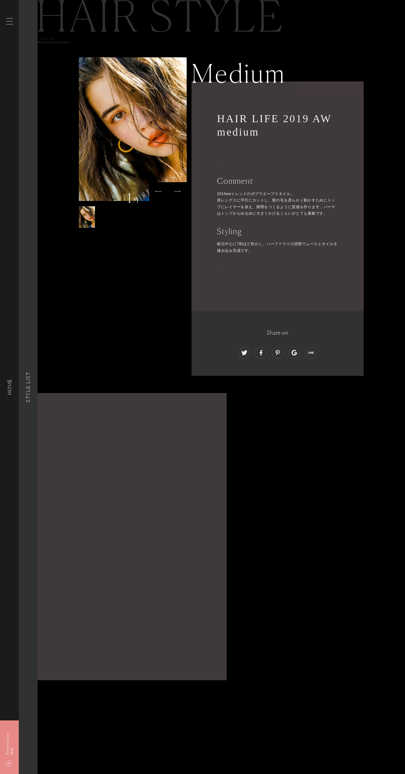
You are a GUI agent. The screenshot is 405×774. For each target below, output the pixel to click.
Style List (28, 387)
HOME (9, 387)
